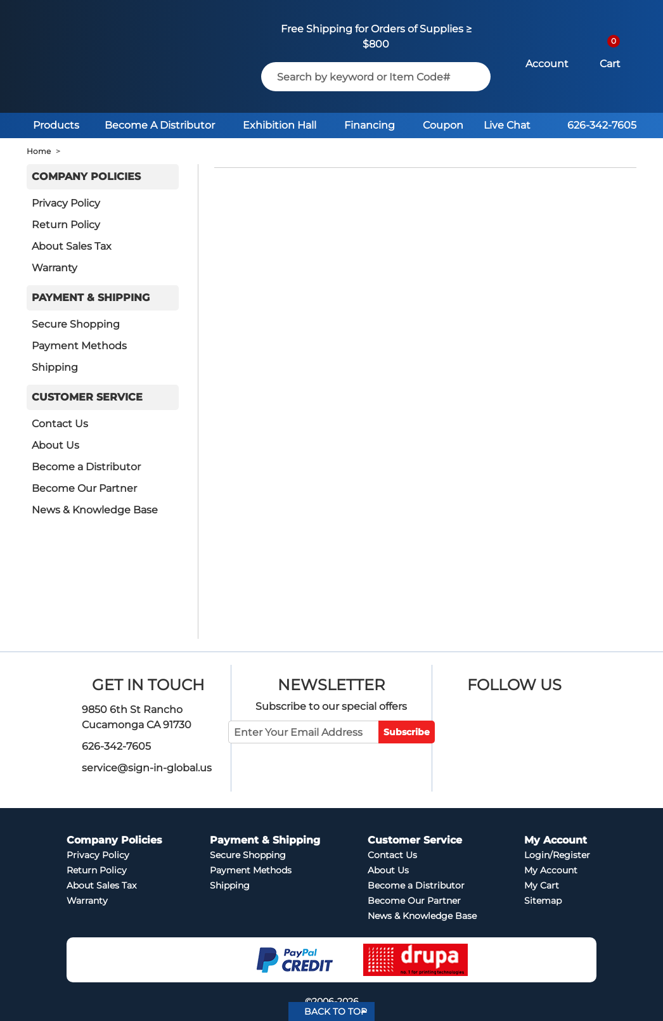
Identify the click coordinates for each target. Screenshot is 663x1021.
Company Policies (86, 176)
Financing (369, 125)
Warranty (54, 268)
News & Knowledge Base (95, 510)
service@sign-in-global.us (147, 768)
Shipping (55, 367)
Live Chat (507, 125)
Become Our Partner (84, 488)
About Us (55, 445)
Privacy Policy (66, 203)
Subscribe (406, 732)
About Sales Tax (72, 246)
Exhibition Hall (279, 125)
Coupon (443, 125)
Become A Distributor (160, 125)
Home (39, 151)
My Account (550, 870)
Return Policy (66, 225)
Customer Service (87, 397)
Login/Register (557, 855)
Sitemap (543, 900)
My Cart (541, 885)
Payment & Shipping (91, 298)
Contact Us (60, 424)
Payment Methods (79, 346)
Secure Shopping (76, 324)
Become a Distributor (86, 467)
